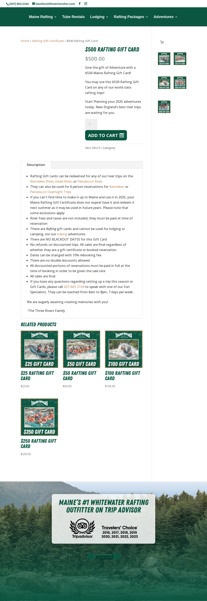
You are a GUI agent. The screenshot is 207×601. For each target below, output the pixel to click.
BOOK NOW (103, 556)
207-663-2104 (74, 286)
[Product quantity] (91, 124)
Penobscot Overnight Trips (50, 192)
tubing (62, 234)
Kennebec (116, 186)
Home (25, 41)
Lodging (97, 17)
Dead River (63, 181)
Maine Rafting (41, 17)
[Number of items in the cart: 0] (162, 42)
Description (36, 165)
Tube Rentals (73, 17)
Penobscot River (89, 181)
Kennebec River (42, 181)
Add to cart (103, 135)
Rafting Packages (129, 17)
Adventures (164, 17)
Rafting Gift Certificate (48, 41)
